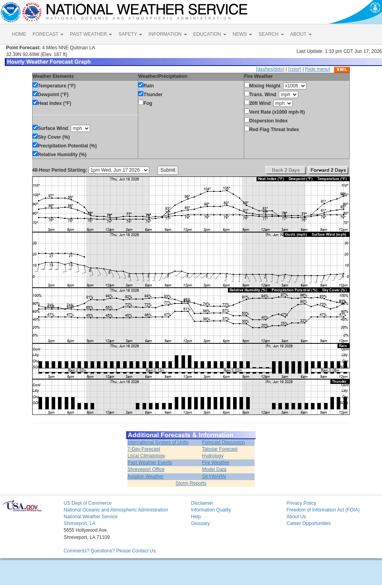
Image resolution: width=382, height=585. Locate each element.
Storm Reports (191, 483)
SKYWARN (214, 476)
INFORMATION (168, 34)
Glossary (200, 523)
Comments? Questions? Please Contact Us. (110, 551)
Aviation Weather (145, 476)
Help (196, 516)
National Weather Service (91, 516)
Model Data (214, 469)
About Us (296, 516)
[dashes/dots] (270, 69)
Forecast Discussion (223, 442)
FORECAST (48, 34)
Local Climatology (146, 456)
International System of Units (157, 442)
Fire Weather (216, 462)
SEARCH (271, 34)
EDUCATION (209, 34)
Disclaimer (202, 503)
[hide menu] (317, 69)
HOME (19, 34)
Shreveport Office (145, 469)
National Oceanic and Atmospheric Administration (116, 510)
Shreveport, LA (79, 523)
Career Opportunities (308, 523)
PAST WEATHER (91, 34)
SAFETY (130, 34)
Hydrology (213, 456)
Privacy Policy (301, 503)
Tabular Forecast (219, 449)
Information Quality (211, 510)
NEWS (242, 34)
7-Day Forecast (143, 449)
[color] (294, 69)
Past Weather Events (149, 462)
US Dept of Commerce (88, 503)
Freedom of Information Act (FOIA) (322, 510)
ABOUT (301, 34)
